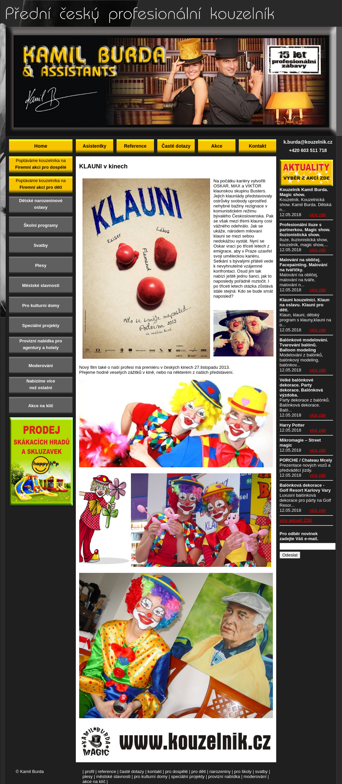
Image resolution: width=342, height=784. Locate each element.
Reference (135, 146)
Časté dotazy (176, 146)
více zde (318, 214)
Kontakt (257, 146)
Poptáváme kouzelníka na (40, 164)
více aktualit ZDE (296, 520)
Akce (216, 146)
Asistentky (95, 146)
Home (40, 146)
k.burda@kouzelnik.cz (308, 142)
